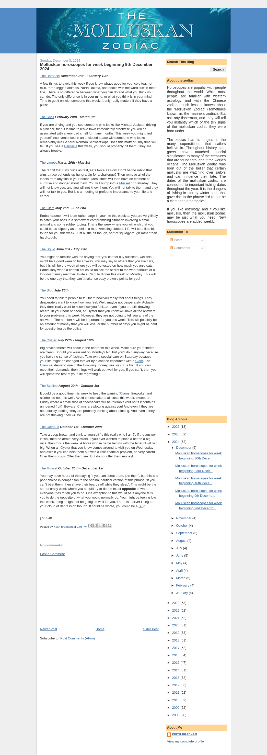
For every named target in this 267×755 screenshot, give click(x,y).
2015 (176, 662)
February (183, 585)
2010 (176, 700)
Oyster (65, 447)
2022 (176, 610)
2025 (176, 434)
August (181, 541)
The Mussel (48, 468)
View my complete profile (185, 741)
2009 (176, 707)
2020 (176, 625)
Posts (176, 240)
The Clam (47, 208)
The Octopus (49, 427)
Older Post (150, 629)
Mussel (124, 183)
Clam (92, 274)
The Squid (47, 249)
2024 (176, 442)
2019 (176, 633)
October (182, 525)
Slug (141, 506)
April (180, 570)
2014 (176, 670)
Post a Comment (52, 554)
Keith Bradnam (185, 734)
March (181, 578)
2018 (176, 640)
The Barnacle (50, 76)
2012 (176, 685)
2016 (176, 655)
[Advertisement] (78, 591)
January (182, 593)
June (180, 555)
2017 (176, 648)
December (184, 447)
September (184, 533)
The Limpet (48, 162)
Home (100, 629)
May (179, 563)
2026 (176, 427)
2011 (176, 692)
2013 (176, 678)
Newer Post (48, 629)
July (179, 548)
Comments (180, 248)
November (184, 518)
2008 (176, 715)
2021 (176, 618)
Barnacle (70, 146)
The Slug (46, 290)
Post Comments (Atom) (77, 638)
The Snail (47, 117)
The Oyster (48, 340)
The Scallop (49, 386)
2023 (176, 603)
